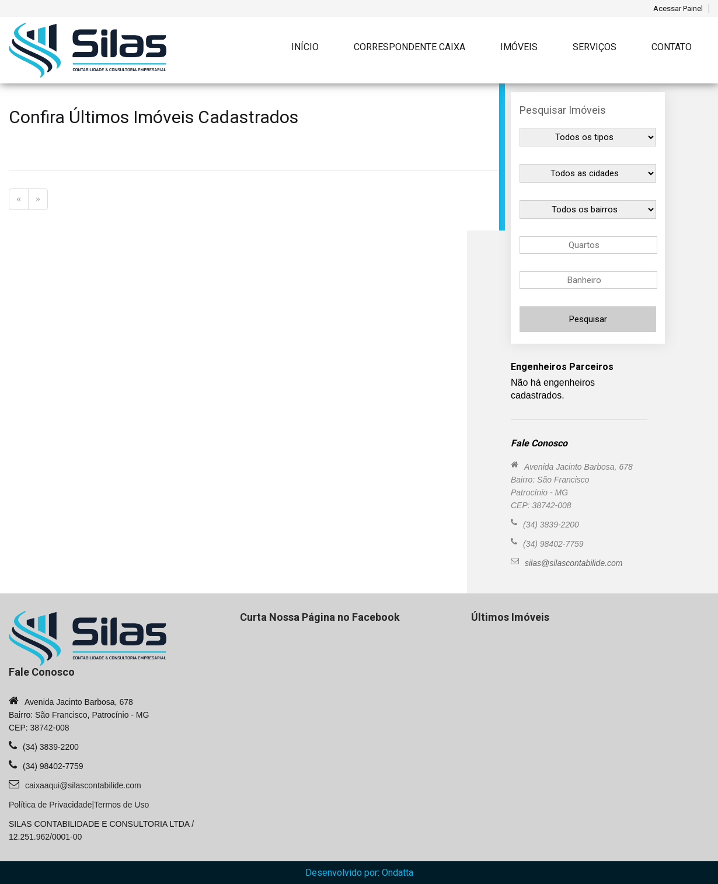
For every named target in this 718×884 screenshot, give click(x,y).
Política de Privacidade (50, 804)
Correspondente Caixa (409, 47)
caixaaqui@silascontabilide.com (83, 785)
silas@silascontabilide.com (574, 563)
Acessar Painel (678, 8)
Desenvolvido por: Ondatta (359, 872)
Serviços (594, 47)
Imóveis (519, 47)
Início (305, 47)
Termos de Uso (121, 804)
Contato (671, 47)
